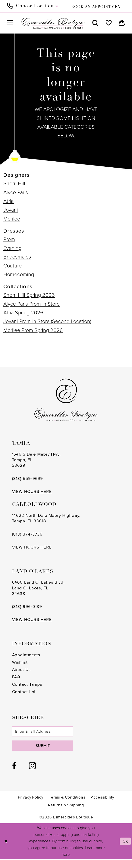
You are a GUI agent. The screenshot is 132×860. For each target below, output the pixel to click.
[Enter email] (43, 731)
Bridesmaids (17, 257)
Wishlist (20, 662)
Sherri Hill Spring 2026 (29, 295)
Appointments (26, 655)
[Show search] (95, 23)
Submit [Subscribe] (43, 746)
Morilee (11, 219)
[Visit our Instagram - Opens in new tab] (32, 766)
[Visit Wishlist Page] (108, 23)
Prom (9, 239)
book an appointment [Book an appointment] (97, 7)
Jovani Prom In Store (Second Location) (47, 321)
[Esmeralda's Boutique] (53, 23)
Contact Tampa (27, 684)
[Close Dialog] (6, 842)
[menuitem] (35, 6)
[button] (10, 23)
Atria (8, 201)
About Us (21, 670)
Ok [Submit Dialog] (125, 842)
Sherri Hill (14, 183)
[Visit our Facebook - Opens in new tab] (14, 767)
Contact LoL (24, 692)
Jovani (10, 210)
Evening (12, 248)
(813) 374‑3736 (27, 534)
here (66, 855)
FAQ (16, 677)
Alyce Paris (15, 192)
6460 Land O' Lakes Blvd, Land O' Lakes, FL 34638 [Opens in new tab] (38, 588)
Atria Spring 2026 (23, 312)
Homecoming (18, 274)
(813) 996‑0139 (27, 606)
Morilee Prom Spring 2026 (33, 330)
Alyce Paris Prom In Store (31, 304)
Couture (12, 265)
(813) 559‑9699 (27, 478)
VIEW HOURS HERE (32, 491)
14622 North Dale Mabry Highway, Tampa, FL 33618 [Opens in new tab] (46, 518)
